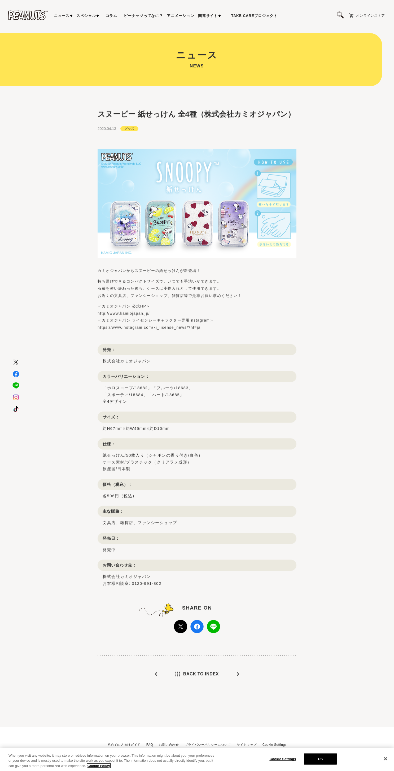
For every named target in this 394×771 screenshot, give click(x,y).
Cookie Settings (274, 745)
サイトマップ (247, 745)
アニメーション (180, 16)
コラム (111, 16)
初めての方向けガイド (124, 745)
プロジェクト (254, 16)
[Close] (385, 761)
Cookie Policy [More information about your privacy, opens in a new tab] (98, 768)
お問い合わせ (169, 745)
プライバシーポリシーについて (208, 745)
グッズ (129, 140)
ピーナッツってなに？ (143, 16)
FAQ (149, 745)
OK (320, 761)
